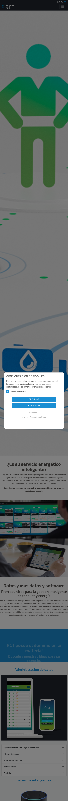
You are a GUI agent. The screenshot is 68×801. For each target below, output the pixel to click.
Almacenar (34, 406)
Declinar (34, 399)
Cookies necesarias (16, 391)
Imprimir (25, 417)
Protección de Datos (38, 417)
